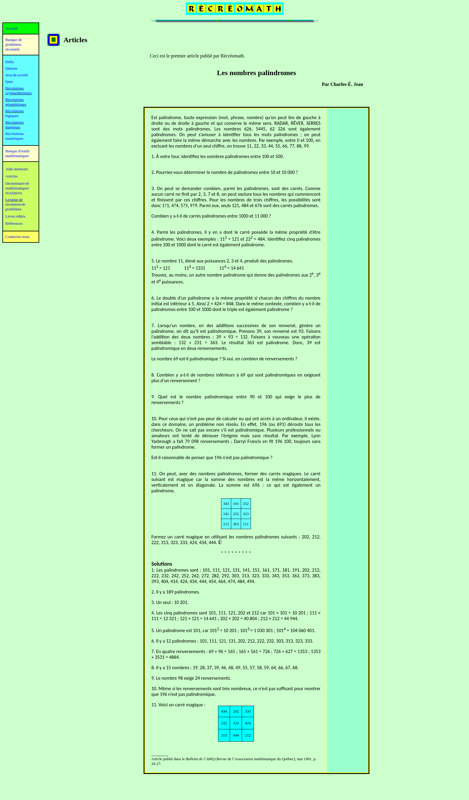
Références (14, 223)
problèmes (13, 209)
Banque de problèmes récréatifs (13, 44)
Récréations (14, 111)
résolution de (15, 204)
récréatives (13, 193)
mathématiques (17, 188)
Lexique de (14, 199)
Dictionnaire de (17, 183)
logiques (12, 115)
